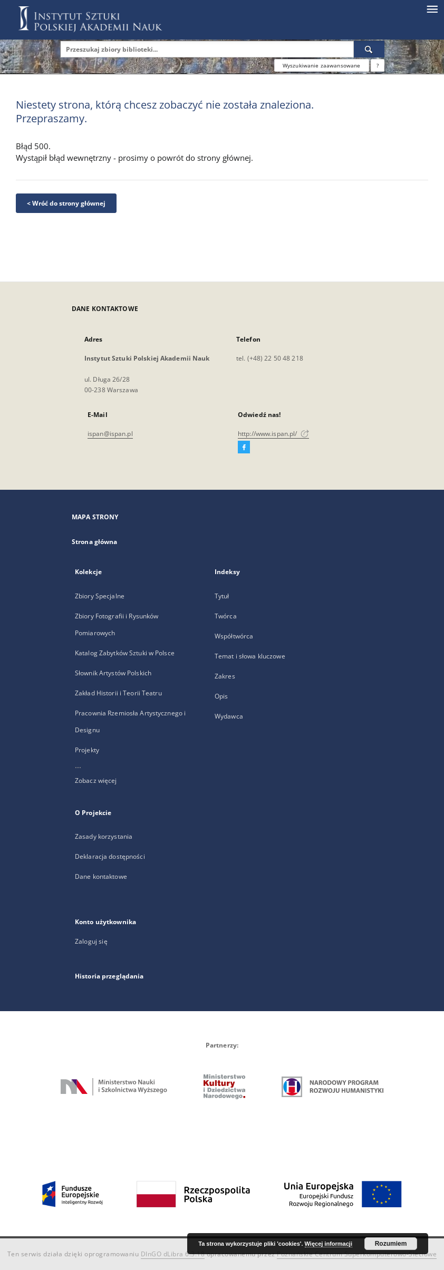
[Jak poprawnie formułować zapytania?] (377, 65)
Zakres (225, 676)
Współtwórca (234, 636)
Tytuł (222, 596)
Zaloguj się (91, 941)
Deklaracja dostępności (110, 856)
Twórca (226, 616)
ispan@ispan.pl (110, 433)
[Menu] (431, 8)
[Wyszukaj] (369, 49)
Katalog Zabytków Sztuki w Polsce (125, 652)
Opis (221, 696)
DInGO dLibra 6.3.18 (173, 1253)
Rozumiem (391, 1243)
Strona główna (95, 541)
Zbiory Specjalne (99, 596)
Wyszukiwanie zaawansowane (322, 65)
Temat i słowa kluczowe (250, 656)
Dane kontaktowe (101, 876)
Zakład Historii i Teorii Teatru (118, 693)
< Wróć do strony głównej (66, 203)
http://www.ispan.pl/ (273, 433)
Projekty (87, 749)
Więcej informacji (328, 1243)
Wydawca (229, 716)
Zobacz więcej (96, 780)
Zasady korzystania (103, 836)
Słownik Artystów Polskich (113, 672)
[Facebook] (244, 447)
